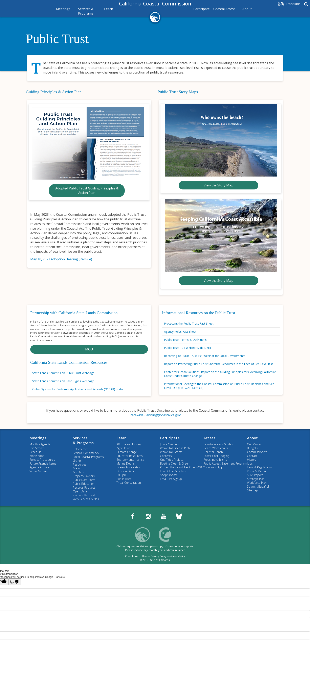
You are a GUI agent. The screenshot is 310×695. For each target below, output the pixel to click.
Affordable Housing (128, 444)
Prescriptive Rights (215, 460)
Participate (201, 9)
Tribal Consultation (128, 483)
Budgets (252, 448)
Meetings (63, 9)
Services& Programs (83, 440)
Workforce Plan (257, 483)
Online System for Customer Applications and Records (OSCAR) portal (78, 389)
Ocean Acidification (128, 467)
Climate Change (126, 452)
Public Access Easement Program (225, 463)
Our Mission (255, 444)
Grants (77, 461)
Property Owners (84, 476)
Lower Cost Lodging (216, 456)
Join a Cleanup (169, 444)
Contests (166, 456)
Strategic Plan (256, 479)
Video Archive (38, 471)
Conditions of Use (136, 556)
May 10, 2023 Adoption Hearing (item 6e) (61, 259)
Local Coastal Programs (88, 457)
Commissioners (257, 452)
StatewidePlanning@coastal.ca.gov (155, 415)
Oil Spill (121, 475)
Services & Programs (85, 11)
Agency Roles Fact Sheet (180, 331)
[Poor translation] (14, 581)
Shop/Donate (169, 475)
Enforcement (81, 449)
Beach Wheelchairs (215, 448)
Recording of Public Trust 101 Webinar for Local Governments (204, 356)
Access (209, 437)
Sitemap (252, 490)
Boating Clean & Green (175, 463)
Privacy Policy (159, 556)
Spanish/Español (258, 486)
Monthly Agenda (39, 444)
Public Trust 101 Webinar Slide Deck (187, 348)
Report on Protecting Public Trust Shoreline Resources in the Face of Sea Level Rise (218, 364)
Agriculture (123, 448)
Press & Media (256, 471)
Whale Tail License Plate (175, 448)
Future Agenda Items (42, 463)
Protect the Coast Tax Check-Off (181, 467)
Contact (252, 456)
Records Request (84, 487)
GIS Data (78, 472)
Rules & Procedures (42, 460)
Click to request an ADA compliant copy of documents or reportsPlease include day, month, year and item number (155, 548)
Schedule (35, 452)
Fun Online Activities (173, 471)
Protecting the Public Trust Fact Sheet (189, 323)
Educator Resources (129, 456)
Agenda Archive (39, 467)
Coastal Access (224, 9)
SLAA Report (255, 475)
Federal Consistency (86, 453)
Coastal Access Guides (218, 444)
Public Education (83, 484)
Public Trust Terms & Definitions (185, 340)
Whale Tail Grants (171, 452)
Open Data (80, 491)
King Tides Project (171, 460)
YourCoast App (213, 467)
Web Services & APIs (86, 499)
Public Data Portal (84, 480)
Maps (76, 468)
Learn (108, 9)
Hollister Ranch (213, 452)
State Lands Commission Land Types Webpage (63, 381)
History (251, 460)
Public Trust (57, 39)
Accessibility (177, 556)
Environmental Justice (130, 460)
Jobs (250, 463)
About (247, 9)
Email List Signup (171, 479)
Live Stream (37, 448)
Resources (79, 464)
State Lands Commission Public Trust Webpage (63, 373)
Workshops (36, 456)
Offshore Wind (125, 471)
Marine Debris (125, 463)
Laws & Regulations (259, 467)
